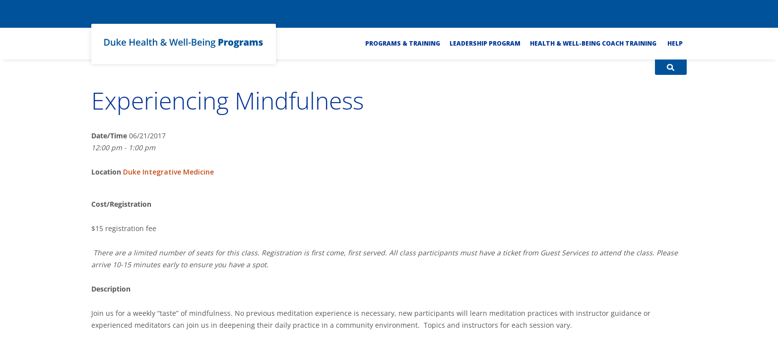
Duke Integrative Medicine (168, 172)
